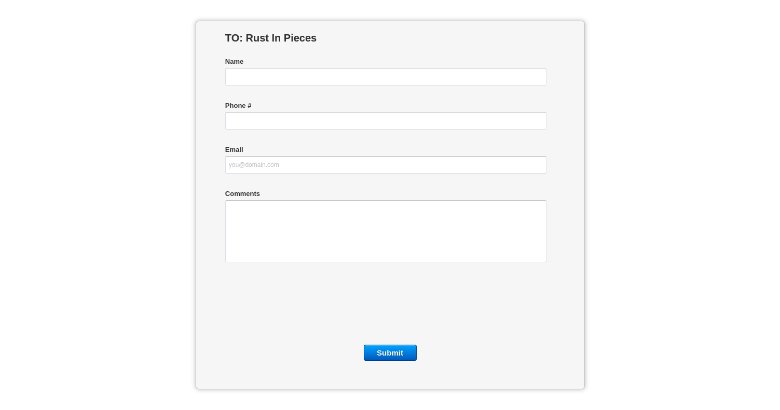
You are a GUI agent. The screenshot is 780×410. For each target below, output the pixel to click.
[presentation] (390, 306)
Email (234, 149)
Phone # (238, 105)
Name (234, 61)
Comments (242, 193)
